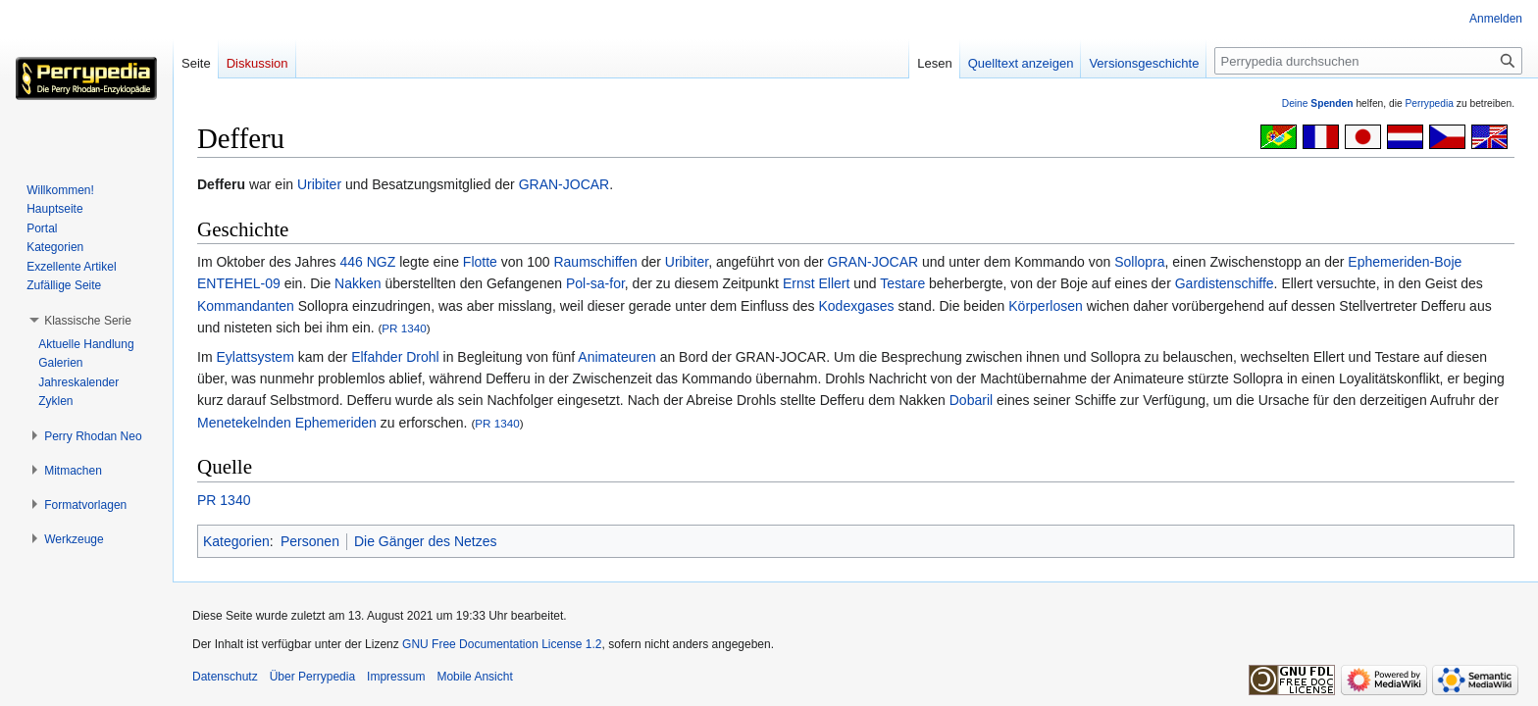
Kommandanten (245, 306)
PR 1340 (404, 328)
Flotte (480, 262)
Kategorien (236, 541)
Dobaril (971, 400)
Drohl (422, 357)
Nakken (357, 283)
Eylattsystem (254, 357)
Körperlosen (1045, 306)
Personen (310, 541)
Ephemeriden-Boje (1404, 262)
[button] (87, 321)
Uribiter (319, 184)
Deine (1318, 103)
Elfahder (376, 357)
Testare (902, 283)
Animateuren (616, 357)
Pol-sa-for (595, 283)
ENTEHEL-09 (239, 283)
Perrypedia (1429, 103)
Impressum (396, 676)
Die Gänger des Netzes (425, 541)
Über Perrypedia (312, 676)
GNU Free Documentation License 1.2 (501, 644)
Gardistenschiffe (1224, 283)
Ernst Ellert (816, 283)
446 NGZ (368, 262)
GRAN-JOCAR (564, 184)
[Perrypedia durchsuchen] (1368, 61)
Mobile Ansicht (474, 676)
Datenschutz (225, 676)
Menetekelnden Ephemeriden (287, 422)
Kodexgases (856, 306)
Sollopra (1139, 262)
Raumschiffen (595, 262)
